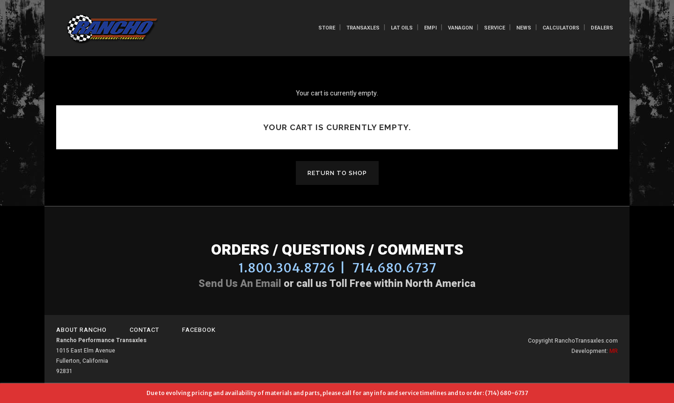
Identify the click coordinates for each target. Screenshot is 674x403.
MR (613, 351)
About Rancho (81, 329)
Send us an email (239, 283)
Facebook (199, 329)
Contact (144, 329)
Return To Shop (337, 172)
